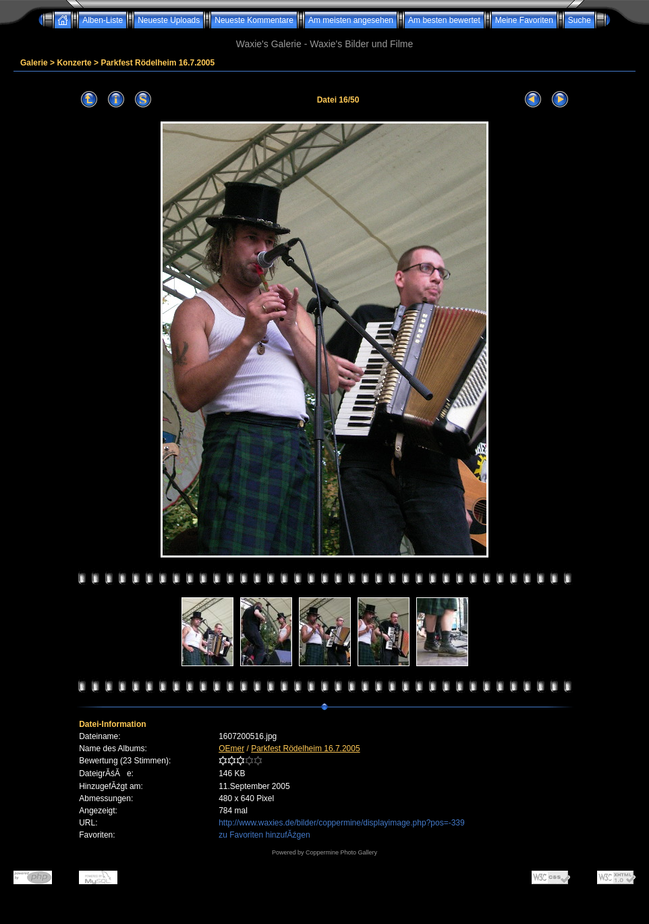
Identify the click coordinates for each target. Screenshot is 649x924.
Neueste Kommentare (254, 20)
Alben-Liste (102, 20)
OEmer (231, 748)
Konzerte (74, 62)
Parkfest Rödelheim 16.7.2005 (158, 62)
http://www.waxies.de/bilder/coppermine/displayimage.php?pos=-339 (342, 822)
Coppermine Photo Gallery (341, 852)
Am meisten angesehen (350, 20)
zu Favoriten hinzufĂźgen (264, 835)
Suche (579, 20)
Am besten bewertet (444, 20)
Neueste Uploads (169, 20)
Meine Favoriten (524, 20)
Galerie (34, 62)
